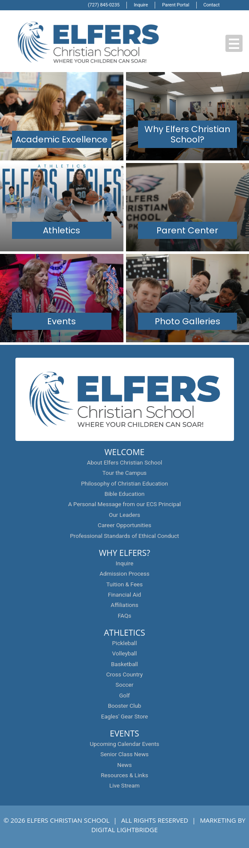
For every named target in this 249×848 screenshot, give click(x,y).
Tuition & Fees (124, 584)
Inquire (141, 5)
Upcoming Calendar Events (124, 743)
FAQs (124, 615)
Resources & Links (124, 775)
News (124, 764)
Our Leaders (124, 514)
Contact (212, 5)
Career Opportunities (124, 525)
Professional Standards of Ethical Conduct (124, 535)
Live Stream (124, 785)
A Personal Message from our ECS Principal (124, 504)
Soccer (125, 684)
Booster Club (124, 705)
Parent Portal (175, 5)
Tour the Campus (124, 472)
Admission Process (124, 573)
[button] (234, 43)
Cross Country (124, 674)
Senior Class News (124, 754)
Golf (124, 695)
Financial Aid (124, 594)
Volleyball (124, 653)
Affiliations (124, 604)
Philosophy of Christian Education (124, 483)
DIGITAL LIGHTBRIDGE (124, 829)
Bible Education (124, 493)
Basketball (124, 664)
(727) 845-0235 (104, 5)
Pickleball (124, 643)
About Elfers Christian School (124, 462)
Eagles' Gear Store (124, 716)
